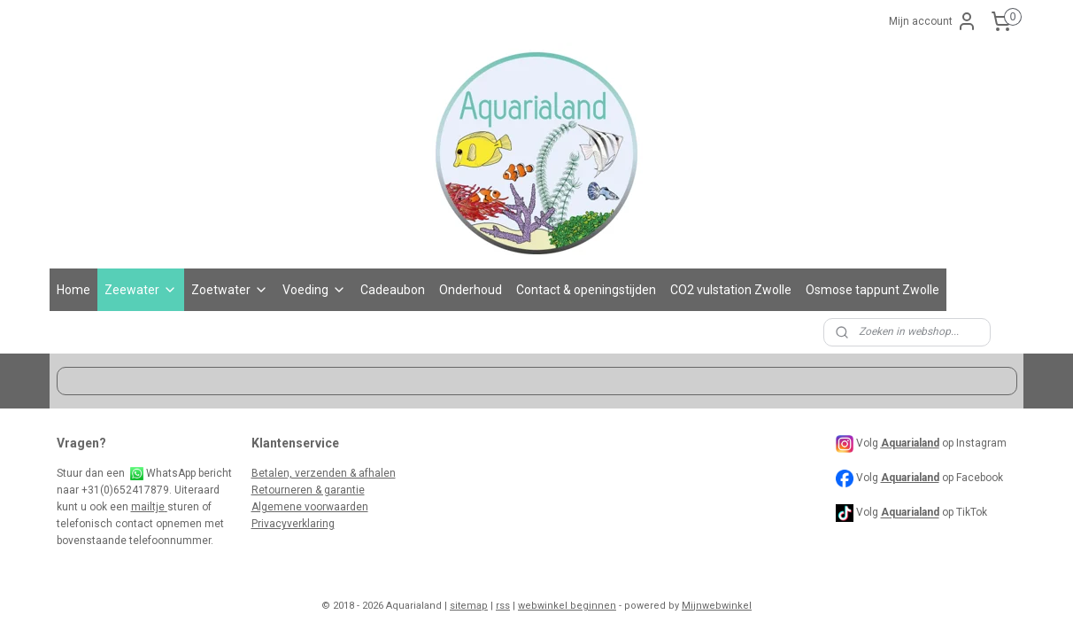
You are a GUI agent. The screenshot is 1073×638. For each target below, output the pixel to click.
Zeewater (140, 290)
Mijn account (933, 21)
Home (73, 290)
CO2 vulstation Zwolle (730, 290)
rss (503, 605)
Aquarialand (910, 477)
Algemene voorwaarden (309, 507)
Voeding (314, 290)
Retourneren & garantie (308, 490)
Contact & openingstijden (586, 290)
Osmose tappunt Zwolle (872, 290)
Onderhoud (470, 290)
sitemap (469, 605)
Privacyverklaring (293, 523)
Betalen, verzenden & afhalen (323, 473)
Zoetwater (229, 290)
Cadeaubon (392, 290)
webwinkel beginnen (567, 605)
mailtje (149, 507)
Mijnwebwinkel (717, 605)
